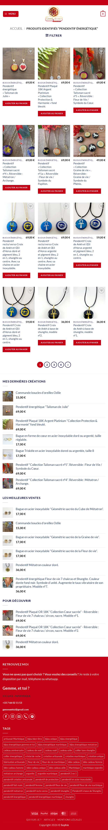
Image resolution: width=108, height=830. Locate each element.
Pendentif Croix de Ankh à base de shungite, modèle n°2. (48, 330)
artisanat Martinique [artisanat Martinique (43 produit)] (14, 739)
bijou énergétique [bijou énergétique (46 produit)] (68, 739)
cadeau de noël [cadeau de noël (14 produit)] (34, 750)
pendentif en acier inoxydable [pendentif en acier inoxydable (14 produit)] (76, 779)
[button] (11, 14)
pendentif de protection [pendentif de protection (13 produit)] (47, 779)
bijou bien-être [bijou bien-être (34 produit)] (34, 739)
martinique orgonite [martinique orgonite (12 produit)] (93, 768)
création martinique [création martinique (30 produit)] (75, 756)
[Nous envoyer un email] (19, 717)
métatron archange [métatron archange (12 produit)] (13, 773)
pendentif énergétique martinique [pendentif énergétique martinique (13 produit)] (45, 797)
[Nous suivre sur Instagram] (12, 717)
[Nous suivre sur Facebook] (6, 717)
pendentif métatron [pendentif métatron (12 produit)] (13, 791)
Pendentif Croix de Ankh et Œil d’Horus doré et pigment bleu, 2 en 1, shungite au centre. (12, 334)
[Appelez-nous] (25, 717)
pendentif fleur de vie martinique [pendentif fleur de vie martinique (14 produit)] (86, 785)
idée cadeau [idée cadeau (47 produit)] (74, 762)
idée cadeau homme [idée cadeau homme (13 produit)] (14, 768)
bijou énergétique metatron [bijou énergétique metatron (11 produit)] (83, 744)
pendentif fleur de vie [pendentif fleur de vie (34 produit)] (56, 785)
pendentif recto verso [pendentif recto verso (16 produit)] (37, 791)
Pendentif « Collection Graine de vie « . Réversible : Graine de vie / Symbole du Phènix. (82, 173)
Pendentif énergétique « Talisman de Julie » (10, 91)
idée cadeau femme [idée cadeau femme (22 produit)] (92, 762)
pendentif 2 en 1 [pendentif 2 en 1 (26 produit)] (68, 773)
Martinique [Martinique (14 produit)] (74, 768)
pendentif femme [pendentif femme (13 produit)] (34, 785)
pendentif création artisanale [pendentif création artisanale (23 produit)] (18, 779)
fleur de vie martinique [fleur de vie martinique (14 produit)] (53, 762)
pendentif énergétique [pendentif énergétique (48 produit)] (15, 797)
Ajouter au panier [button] (16, 103)
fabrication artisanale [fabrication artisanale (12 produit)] (14, 762)
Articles (49, 819)
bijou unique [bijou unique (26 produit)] (51, 739)
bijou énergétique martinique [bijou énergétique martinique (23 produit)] (52, 744)
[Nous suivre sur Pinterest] (32, 717)
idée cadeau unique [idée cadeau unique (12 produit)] (36, 768)
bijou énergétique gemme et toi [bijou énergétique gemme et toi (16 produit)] (19, 744)
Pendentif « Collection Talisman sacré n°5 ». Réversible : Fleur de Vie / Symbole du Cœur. (83, 94)
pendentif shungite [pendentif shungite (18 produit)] (60, 791)
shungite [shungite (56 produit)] (69, 797)
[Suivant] (68, 365)
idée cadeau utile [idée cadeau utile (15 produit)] (57, 768)
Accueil (16, 28)
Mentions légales (69, 819)
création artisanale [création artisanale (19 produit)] (53, 756)
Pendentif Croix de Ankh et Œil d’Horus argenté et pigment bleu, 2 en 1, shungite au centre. (83, 249)
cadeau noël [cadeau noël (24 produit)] (51, 750)
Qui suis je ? (33, 819)
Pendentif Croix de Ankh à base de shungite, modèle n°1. (83, 330)
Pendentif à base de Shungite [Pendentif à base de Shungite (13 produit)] (86, 791)
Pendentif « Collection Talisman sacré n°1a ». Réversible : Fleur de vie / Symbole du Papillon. (48, 173)
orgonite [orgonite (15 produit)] (30, 773)
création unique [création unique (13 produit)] (96, 756)
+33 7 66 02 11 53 (12, 702)
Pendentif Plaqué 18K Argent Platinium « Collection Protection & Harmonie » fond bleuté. (47, 96)
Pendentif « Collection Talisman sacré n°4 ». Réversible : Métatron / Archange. (13, 172)
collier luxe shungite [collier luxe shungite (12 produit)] (85, 750)
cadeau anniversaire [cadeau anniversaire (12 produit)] (14, 750)
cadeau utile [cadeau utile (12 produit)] (66, 750)
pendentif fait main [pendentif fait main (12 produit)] (13, 785)
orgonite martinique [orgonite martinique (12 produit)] (47, 773)
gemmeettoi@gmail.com (16, 709)
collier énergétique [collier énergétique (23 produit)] (13, 756)
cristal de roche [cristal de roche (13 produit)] (33, 756)
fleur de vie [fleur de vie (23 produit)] (33, 762)
